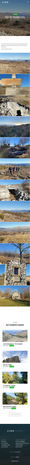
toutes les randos (15, 414)
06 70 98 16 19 (18, 452)
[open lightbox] (15, 63)
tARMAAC (17, 457)
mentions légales (15, 461)
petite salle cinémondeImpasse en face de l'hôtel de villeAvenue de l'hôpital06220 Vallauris (22, 444)
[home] (5, 2)
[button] (28, 2)
